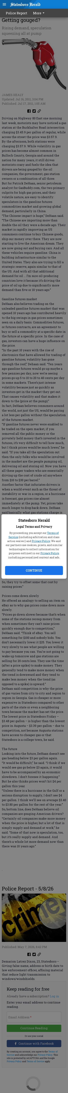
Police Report (16, 13)
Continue (34, 570)
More (39, 13)
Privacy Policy (41, 541)
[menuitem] (39, 13)
